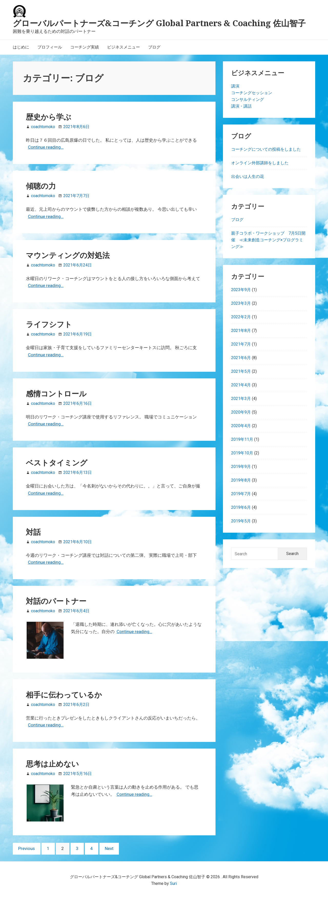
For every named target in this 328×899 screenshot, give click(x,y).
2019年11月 (242, 439)
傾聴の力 (41, 186)
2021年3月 (241, 398)
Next (109, 848)
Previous (26, 848)
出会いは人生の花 (247, 176)
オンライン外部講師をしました (260, 162)
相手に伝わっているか (64, 695)
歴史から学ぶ (48, 117)
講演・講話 (241, 106)
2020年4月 (241, 425)
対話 (33, 532)
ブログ (237, 219)
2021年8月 (241, 330)
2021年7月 (241, 344)
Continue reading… (46, 147)
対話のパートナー (56, 601)
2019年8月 (241, 480)
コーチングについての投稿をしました (266, 149)
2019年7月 (241, 493)
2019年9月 (241, 466)
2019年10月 (242, 453)
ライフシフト (49, 324)
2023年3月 (241, 303)
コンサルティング (247, 99)
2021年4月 (241, 384)
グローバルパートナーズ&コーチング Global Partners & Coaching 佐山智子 (159, 22)
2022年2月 (241, 316)
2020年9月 (241, 412)
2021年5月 (241, 371)
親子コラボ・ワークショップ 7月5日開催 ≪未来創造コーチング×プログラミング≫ (268, 240)
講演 (235, 86)
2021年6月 (241, 357)
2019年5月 (241, 521)
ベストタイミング (56, 462)
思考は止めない (52, 764)
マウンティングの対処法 (68, 255)
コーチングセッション (251, 92)
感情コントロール (56, 393)
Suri (173, 883)
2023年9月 (241, 289)
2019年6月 (241, 507)
